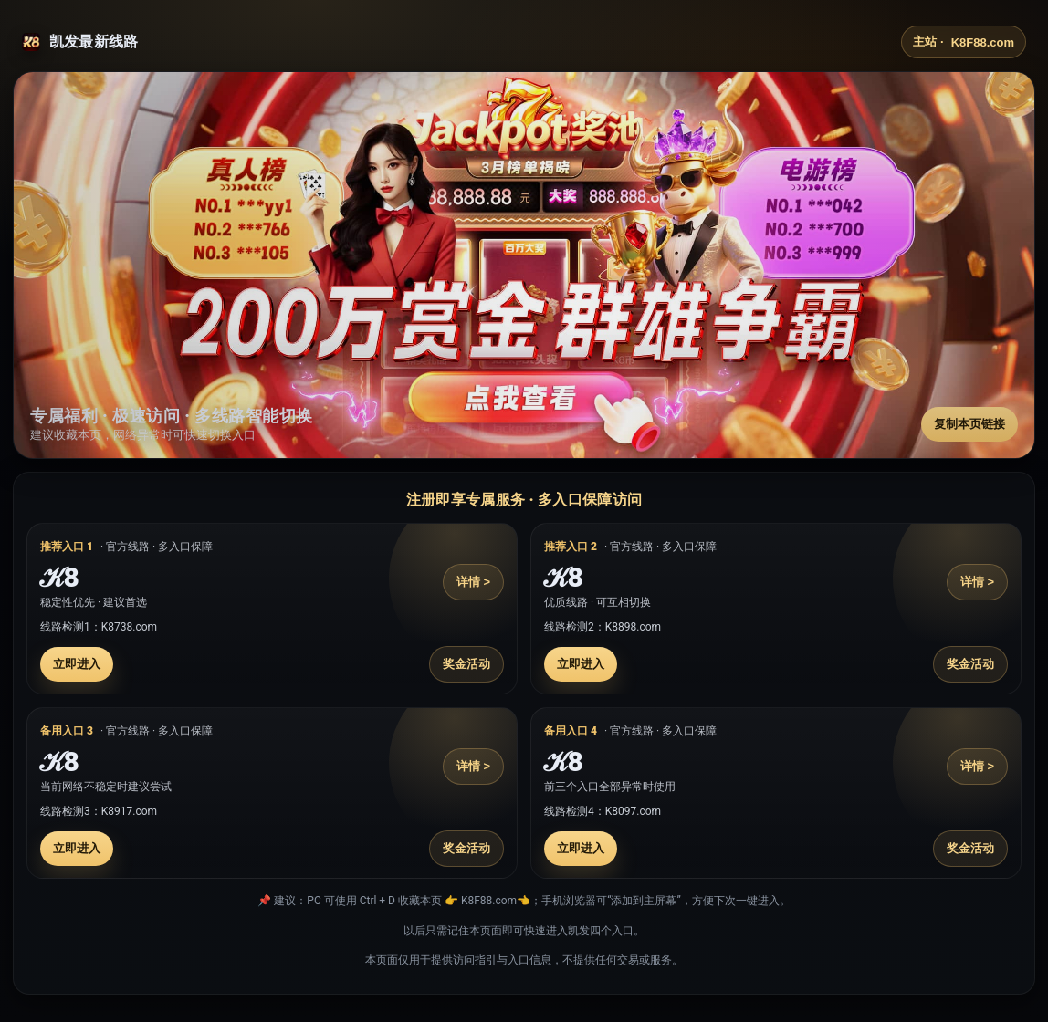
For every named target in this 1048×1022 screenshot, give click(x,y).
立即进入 (76, 664)
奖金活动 (466, 664)
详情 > (473, 582)
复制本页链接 (969, 424)
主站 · (963, 42)
